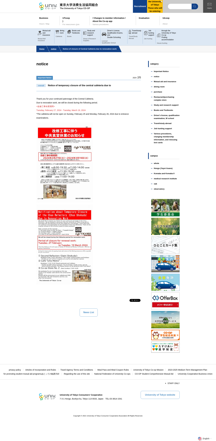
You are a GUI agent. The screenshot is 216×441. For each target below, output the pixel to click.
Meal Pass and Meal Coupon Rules (113, 370)
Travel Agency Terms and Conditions (76, 370)
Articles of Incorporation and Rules (40, 370)
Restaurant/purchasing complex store (164, 98)
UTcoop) (75, 21)
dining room (159, 87)
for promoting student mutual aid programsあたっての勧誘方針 (31, 374)
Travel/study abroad (162, 123)
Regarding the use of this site (77, 374)
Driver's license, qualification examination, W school (166, 116)
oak (155, 184)
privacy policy (15, 370)
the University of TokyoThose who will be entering (155, 6)
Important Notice (44, 78)
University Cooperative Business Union (195, 374)
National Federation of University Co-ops (112, 374)
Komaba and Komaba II (164, 173)
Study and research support (166, 105)
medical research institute (165, 179)
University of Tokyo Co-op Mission (148, 370)
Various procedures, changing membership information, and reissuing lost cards (165, 138)
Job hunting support (163, 128)
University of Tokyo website (160, 395)
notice (53, 49)
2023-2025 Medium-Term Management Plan (187, 370)
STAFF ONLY (174, 383)
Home (41, 49)
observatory (159, 189)
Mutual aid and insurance (165, 81)
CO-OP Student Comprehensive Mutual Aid (154, 374)
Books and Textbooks (163, 110)
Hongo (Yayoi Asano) (163, 168)
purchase (158, 92)
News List (88, 312)
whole (156, 163)
